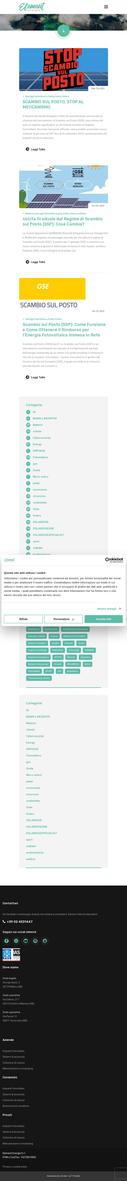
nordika (55, 643)
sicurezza (85, 657)
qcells (81, 643)
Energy (29, 96)
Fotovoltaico (40, 96)
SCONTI (58, 657)
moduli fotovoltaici (37, 643)
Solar (58, 96)
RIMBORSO (57, 650)
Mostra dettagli (106, 608)
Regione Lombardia (37, 650)
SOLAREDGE (73, 664)
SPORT (48, 671)
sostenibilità (34, 671)
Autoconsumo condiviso (16, 1106)
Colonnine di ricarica (14, 1062)
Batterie (29, 213)
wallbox (82, 213)
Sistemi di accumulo (14, 1056)
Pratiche (69, 643)
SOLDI (87, 664)
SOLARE (58, 664)
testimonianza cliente (39, 678)
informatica (33, 629)
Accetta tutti (103, 619)
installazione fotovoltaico (75, 629)
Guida (51, 96)
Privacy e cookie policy (15, 1166)
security (71, 657)
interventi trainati (36, 636)
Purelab (76, 1176)
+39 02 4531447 (18, 922)
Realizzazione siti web (57, 1176)
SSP (59, 671)
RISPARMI (89, 650)
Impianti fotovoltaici (13, 1051)
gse (60, 213)
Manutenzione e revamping (18, 1068)
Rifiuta (23, 619)
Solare (65, 96)
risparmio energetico (38, 657)
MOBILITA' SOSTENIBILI (74, 636)
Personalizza (64, 619)
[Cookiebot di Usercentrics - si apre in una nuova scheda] (108, 560)
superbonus (72, 671)
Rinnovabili (74, 650)
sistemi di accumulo (38, 664)
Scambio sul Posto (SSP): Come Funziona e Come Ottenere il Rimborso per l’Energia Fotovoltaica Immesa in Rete (64, 329)
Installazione (51, 629)
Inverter (54, 636)
